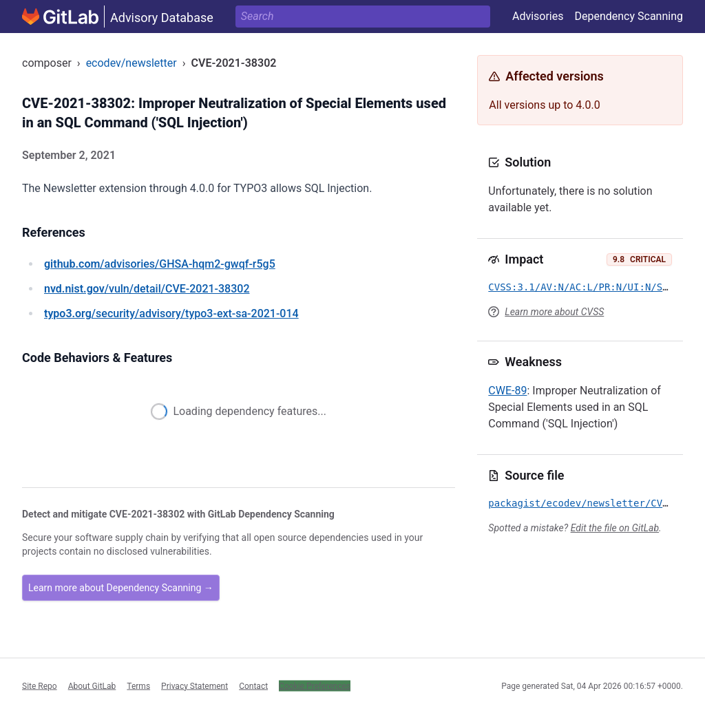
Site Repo (39, 685)
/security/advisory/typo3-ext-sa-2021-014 (171, 313)
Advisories (538, 16)
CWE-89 (507, 390)
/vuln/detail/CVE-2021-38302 (146, 288)
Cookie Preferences (314, 685)
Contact (253, 685)
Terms (138, 685)
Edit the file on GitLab (615, 527)
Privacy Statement (194, 685)
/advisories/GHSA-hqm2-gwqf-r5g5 (159, 263)
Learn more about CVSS (554, 311)
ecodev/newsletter (131, 63)
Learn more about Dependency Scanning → (120, 587)
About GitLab (92, 685)
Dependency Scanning (628, 16)
